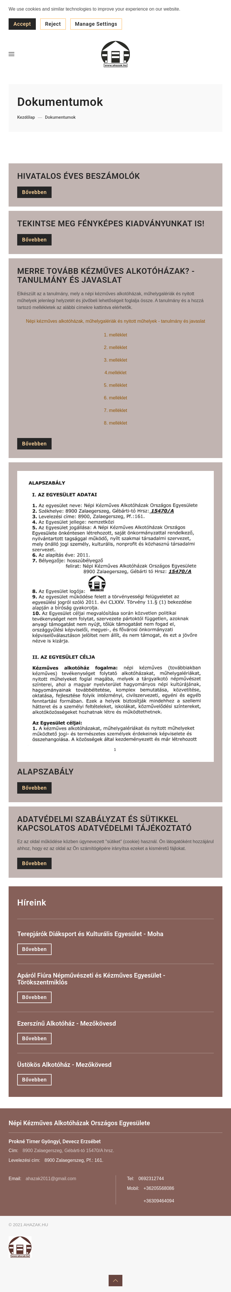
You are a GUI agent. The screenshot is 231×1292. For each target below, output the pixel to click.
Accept (22, 24)
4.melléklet (115, 372)
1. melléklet (115, 334)
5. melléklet (115, 385)
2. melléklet (115, 347)
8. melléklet (115, 423)
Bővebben (34, 192)
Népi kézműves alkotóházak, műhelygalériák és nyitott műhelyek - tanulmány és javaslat (115, 321)
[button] (11, 54)
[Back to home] (115, 54)
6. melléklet (115, 397)
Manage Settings (96, 24)
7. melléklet (115, 410)
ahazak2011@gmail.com (51, 1178)
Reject (53, 24)
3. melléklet (115, 360)
